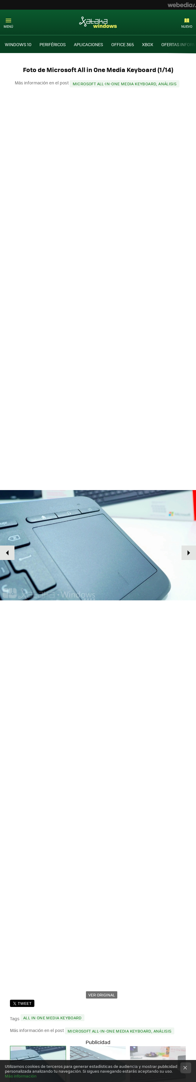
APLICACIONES (88, 44)
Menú (8, 26)
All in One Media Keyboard (52, 1018)
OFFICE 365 (122, 44)
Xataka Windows (98, 22)
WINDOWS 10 (18, 44)
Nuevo (186, 26)
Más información (20, 1076)
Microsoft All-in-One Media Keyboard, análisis (125, 83)
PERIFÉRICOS (53, 44)
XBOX (147, 44)
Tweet (24, 1003)
